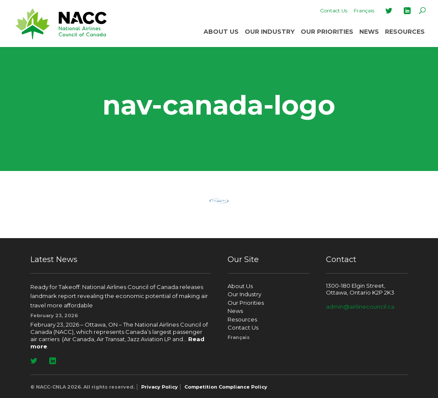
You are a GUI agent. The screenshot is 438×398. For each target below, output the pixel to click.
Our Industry (270, 31)
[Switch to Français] (364, 10)
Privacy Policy (159, 387)
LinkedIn (407, 11)
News (369, 31)
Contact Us (333, 10)
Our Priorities (327, 31)
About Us (221, 31)
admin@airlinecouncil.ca (360, 306)
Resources (405, 31)
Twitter (388, 11)
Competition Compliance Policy (225, 387)
